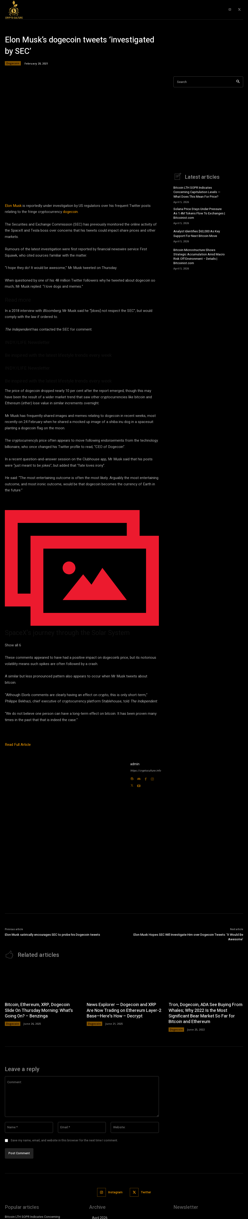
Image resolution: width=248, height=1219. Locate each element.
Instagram (115, 1192)
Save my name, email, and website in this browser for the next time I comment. (64, 1140)
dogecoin (70, 211)
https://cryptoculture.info (145, 771)
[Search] (238, 81)
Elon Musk (13, 205)
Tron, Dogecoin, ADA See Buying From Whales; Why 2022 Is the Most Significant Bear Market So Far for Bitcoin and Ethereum (205, 1013)
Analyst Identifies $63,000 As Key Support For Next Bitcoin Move (196, 233)
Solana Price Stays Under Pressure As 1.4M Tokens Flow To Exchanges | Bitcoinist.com (199, 213)
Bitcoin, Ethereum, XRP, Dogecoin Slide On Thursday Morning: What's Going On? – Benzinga (39, 1010)
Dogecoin (13, 63)
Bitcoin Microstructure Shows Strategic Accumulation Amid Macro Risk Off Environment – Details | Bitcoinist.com (199, 257)
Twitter (146, 1192)
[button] (82, 575)
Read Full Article (18, 744)
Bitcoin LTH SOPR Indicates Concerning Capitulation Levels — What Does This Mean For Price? (196, 192)
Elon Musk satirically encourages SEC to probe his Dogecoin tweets (52, 934)
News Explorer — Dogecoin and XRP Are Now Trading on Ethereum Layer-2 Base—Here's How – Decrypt (124, 1010)
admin (135, 764)
